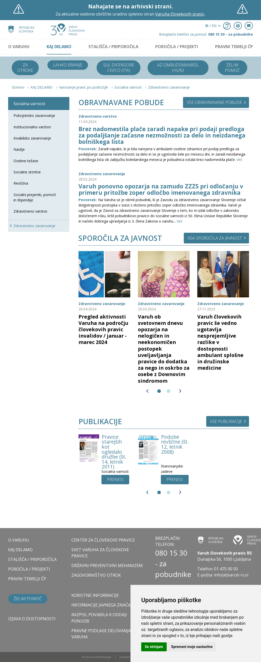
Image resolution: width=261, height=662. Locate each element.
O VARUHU (19, 46)
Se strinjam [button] (154, 647)
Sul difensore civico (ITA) (118, 67)
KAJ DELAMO (59, 46)
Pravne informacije (96, 657)
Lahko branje (67, 65)
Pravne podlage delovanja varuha (101, 634)
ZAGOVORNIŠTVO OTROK (96, 575)
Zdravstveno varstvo (98, 116)
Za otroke (25, 67)
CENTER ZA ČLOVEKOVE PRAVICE (103, 540)
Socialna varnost (128, 87)
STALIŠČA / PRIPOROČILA (113, 46)
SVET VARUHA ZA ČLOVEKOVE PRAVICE (100, 553)
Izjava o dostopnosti (32, 619)
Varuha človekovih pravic (179, 14)
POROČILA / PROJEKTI (176, 46)
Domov (18, 87)
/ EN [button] (210, 25)
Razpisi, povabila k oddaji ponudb (99, 618)
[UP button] (115, 479)
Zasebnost (127, 657)
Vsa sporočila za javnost (215, 238)
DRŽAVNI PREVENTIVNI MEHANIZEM (107, 565)
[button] (147, 391)
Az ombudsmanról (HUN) (178, 67)
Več (239, 159)
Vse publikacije (226, 421)
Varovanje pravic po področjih (83, 87)
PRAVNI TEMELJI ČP (234, 46)
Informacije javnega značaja (102, 605)
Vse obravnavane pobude (214, 102)
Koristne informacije (95, 595)
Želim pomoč (232, 67)
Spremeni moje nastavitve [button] (192, 647)
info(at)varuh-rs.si (231, 575)
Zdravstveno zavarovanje (169, 87)
